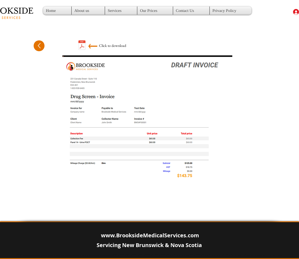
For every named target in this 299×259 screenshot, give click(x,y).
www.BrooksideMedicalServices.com (150, 235)
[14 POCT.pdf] (82, 45)
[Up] (39, 45)
